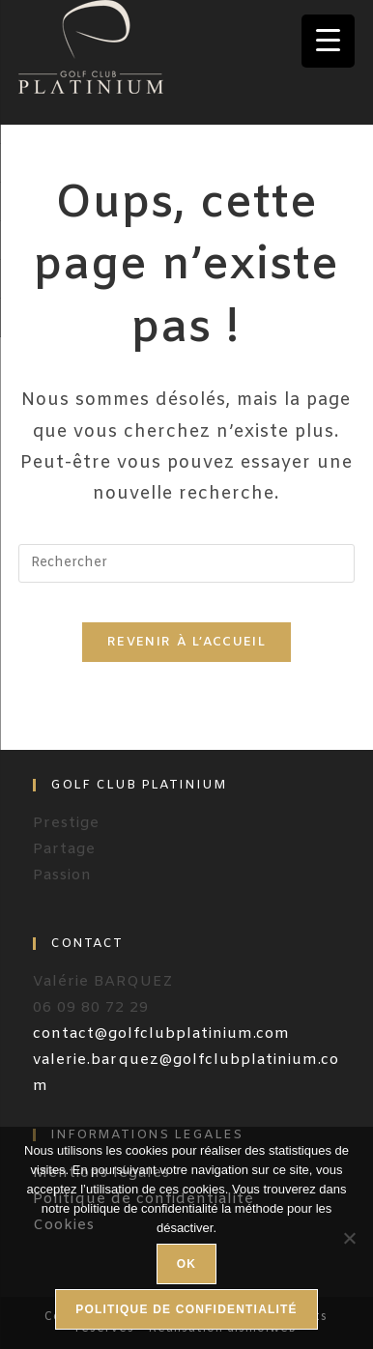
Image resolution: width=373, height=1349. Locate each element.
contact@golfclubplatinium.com (161, 1034)
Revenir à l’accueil (186, 642)
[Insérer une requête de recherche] (186, 563)
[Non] (349, 1238)
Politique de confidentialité (186, 1309)
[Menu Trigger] (328, 41)
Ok (186, 1264)
